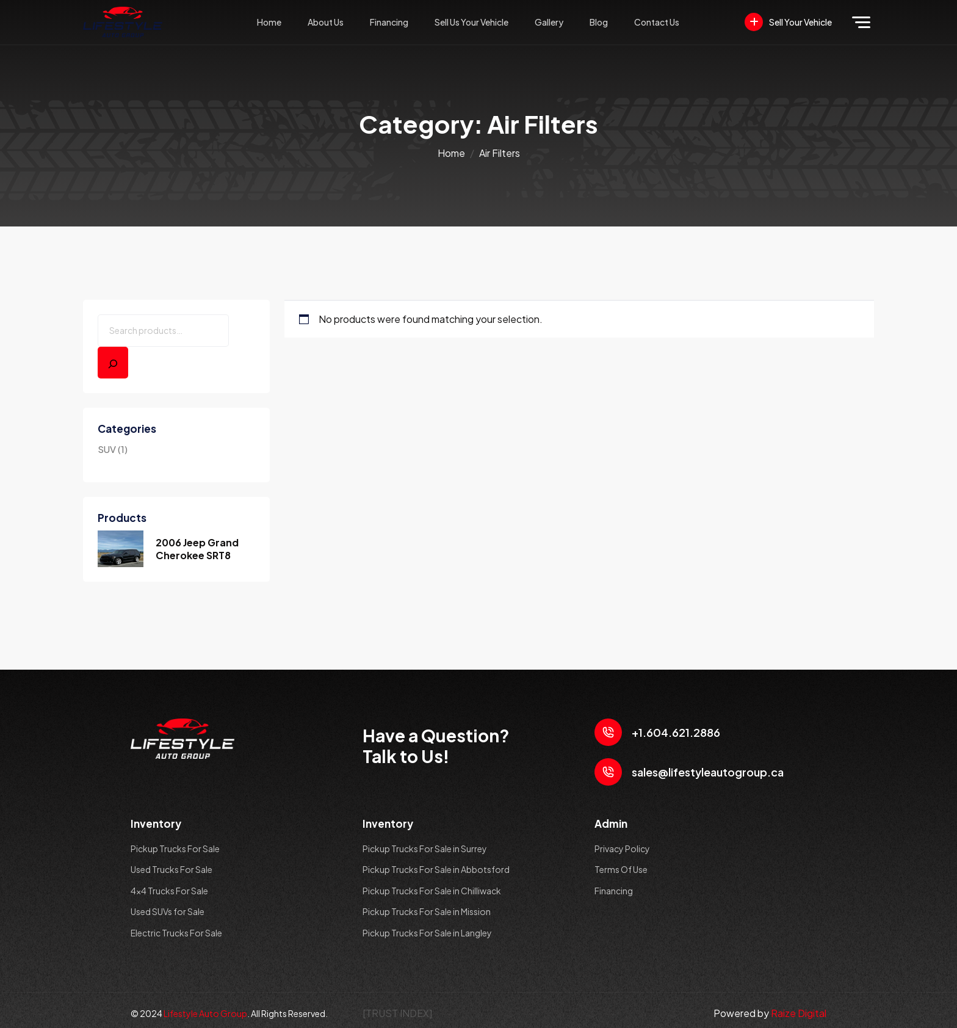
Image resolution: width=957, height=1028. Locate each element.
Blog (599, 21)
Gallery (549, 21)
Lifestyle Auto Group (205, 1013)
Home (269, 21)
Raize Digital (798, 1013)
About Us (326, 21)
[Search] (113, 362)
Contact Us (656, 21)
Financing (389, 21)
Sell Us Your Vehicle (471, 21)
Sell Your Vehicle (788, 22)
